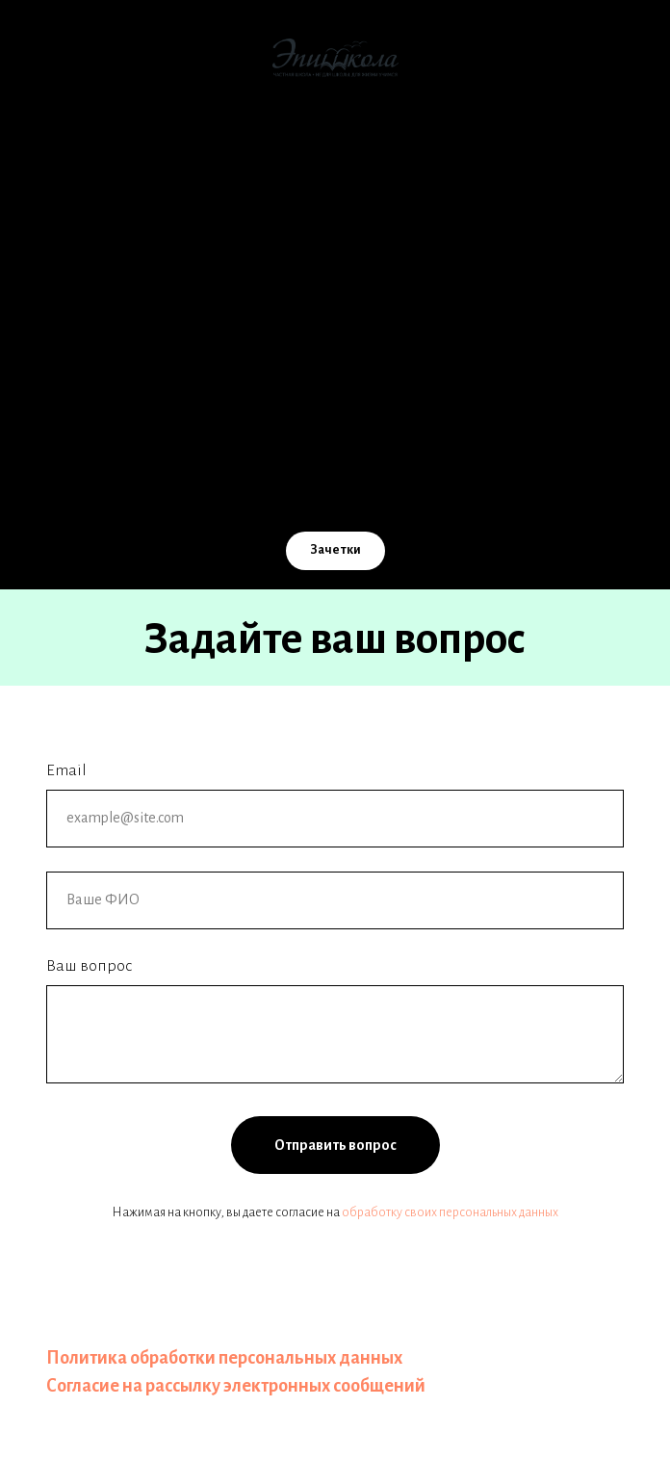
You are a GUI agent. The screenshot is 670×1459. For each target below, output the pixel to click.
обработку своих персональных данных (450, 1212)
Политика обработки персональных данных (224, 1358)
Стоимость (335, 228)
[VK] (250, 488)
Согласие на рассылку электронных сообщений (235, 1385)
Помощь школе (335, 303)
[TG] (377, 488)
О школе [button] (335, 153)
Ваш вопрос (89, 966)
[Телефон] (335, 488)
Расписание (335, 416)
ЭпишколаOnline (335, 266)
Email (66, 770)
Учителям (335, 341)
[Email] (292, 488)
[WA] (419, 488)
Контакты (335, 378)
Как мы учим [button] (335, 190)
